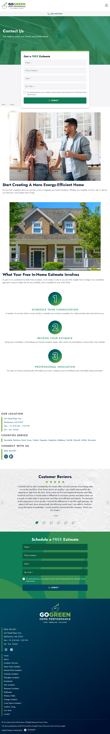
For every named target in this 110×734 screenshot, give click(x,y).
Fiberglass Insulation (11, 677)
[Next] (107, 502)
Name (28, 62)
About (6, 659)
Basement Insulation (11, 688)
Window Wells (9, 696)
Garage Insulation (10, 699)
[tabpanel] (55, 499)
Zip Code (29, 86)
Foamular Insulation (11, 674)
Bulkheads (8, 692)
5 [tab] (66, 523)
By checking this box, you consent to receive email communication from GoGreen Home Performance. (56, 93)
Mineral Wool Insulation (13, 670)
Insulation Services (11, 663)
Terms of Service (55, 726)
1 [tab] (37, 523)
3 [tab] (51, 523)
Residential (8, 681)
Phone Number (32, 70)
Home (6, 655)
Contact (7, 714)
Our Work (8, 710)
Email (28, 78)
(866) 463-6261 (10, 450)
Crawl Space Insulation (12, 703)
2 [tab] (44, 523)
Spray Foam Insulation (12, 666)
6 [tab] (73, 523)
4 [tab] (59, 523)
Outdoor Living (9, 706)
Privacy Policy (43, 722)
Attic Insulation (9, 685)
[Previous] (2, 502)
